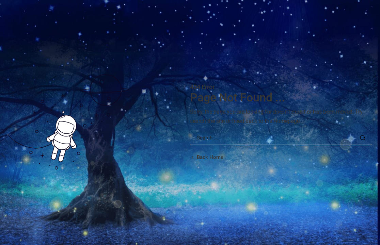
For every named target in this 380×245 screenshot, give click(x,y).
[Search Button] (363, 138)
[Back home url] (206, 157)
